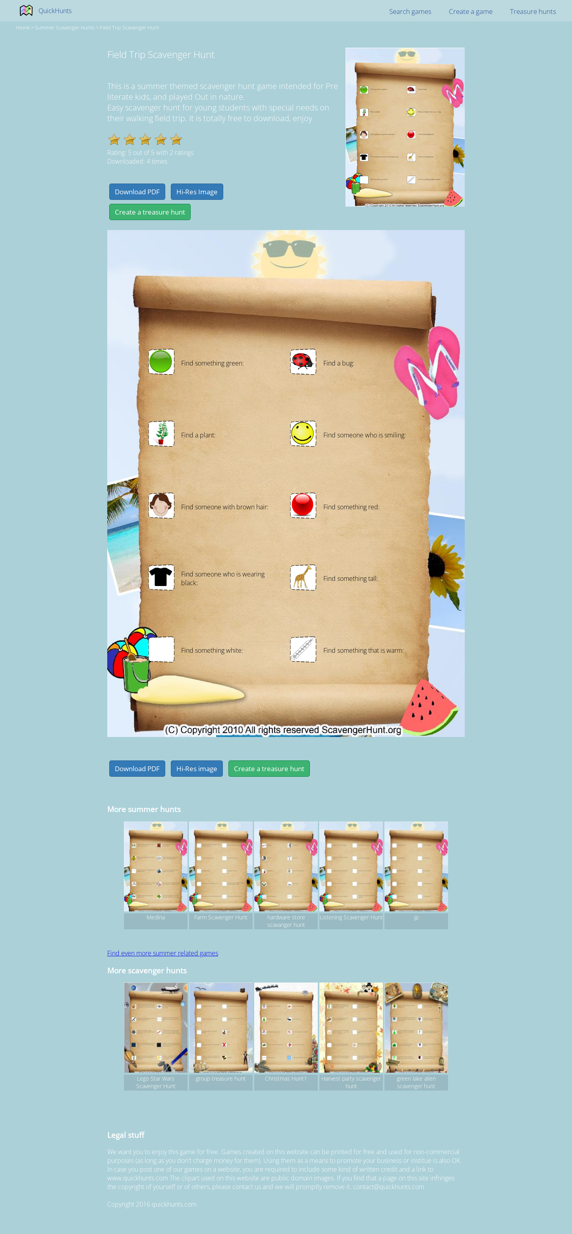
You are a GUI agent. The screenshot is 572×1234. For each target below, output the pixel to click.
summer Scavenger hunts (65, 27)
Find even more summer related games (162, 953)
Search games (410, 11)
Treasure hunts (533, 11)
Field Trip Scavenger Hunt (129, 27)
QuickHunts (55, 10)
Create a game (471, 11)
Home (23, 27)
